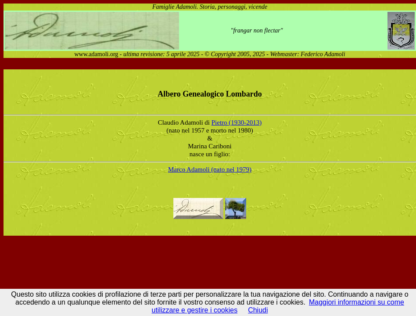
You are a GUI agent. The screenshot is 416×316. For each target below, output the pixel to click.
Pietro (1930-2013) (237, 122)
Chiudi (258, 310)
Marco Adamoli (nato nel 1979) (209, 169)
